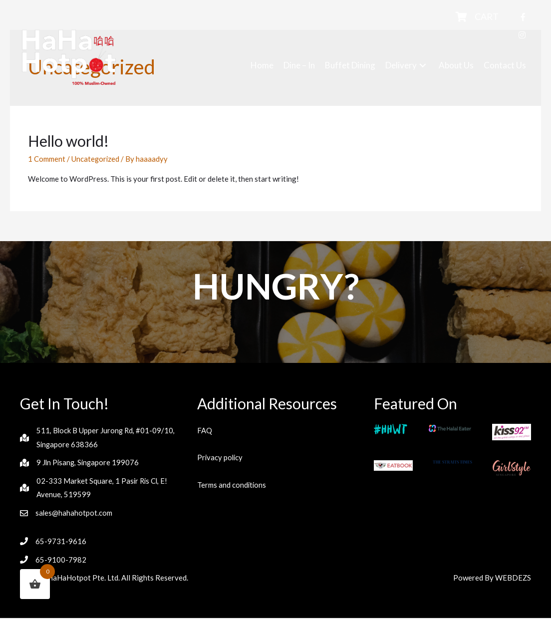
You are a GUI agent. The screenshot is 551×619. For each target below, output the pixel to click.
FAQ (204, 430)
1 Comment (46, 158)
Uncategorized (95, 158)
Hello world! (68, 141)
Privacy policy (220, 457)
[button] (423, 65)
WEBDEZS (513, 578)
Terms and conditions (232, 484)
